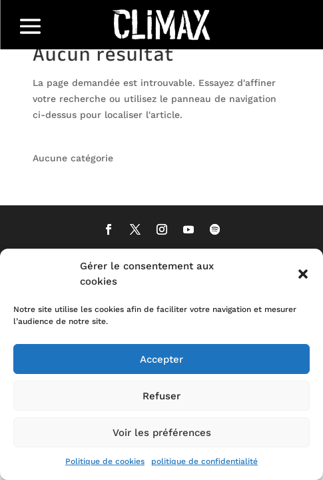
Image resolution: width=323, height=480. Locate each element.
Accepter (161, 359)
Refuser (161, 396)
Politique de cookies (105, 461)
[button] (303, 274)
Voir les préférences (162, 433)
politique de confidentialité (204, 461)
